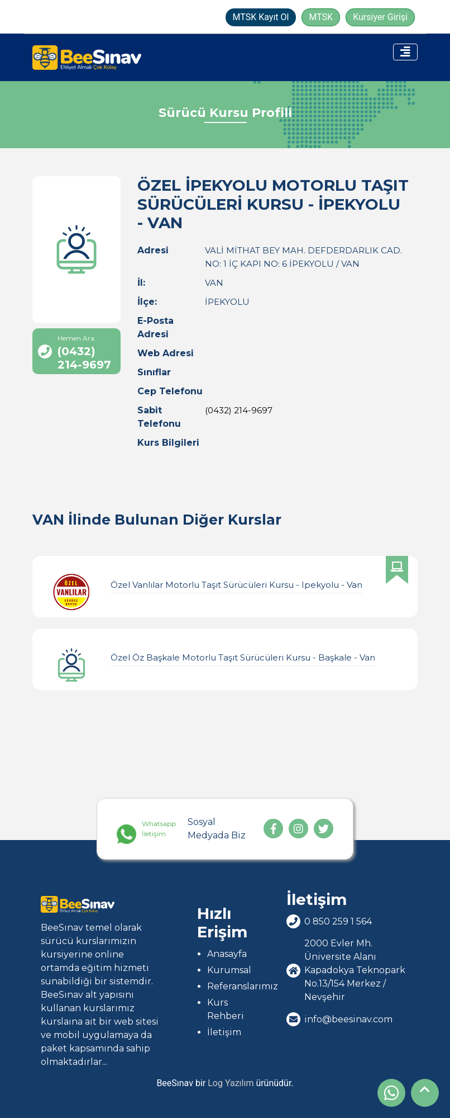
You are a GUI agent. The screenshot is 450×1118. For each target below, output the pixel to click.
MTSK (321, 17)
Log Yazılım (230, 1083)
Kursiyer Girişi (380, 17)
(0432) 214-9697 (238, 410)
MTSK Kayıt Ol (261, 17)
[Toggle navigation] (405, 52)
